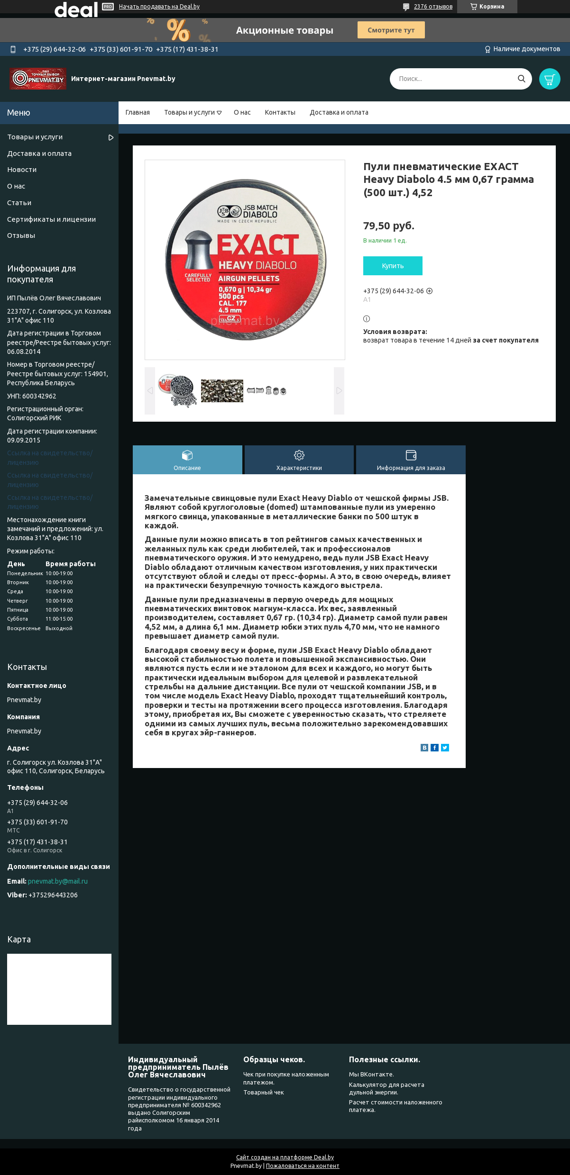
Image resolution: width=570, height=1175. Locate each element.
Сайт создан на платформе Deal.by (285, 1157)
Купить (393, 266)
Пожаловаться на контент (303, 1166)
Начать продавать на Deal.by (159, 6)
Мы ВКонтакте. (371, 1074)
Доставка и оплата (339, 112)
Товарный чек (263, 1092)
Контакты (280, 112)
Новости (22, 169)
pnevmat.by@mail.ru (58, 881)
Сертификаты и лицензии (51, 219)
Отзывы (21, 235)
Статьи (19, 203)
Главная (138, 112)
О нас (242, 112)
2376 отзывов (433, 6)
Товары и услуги (189, 112)
